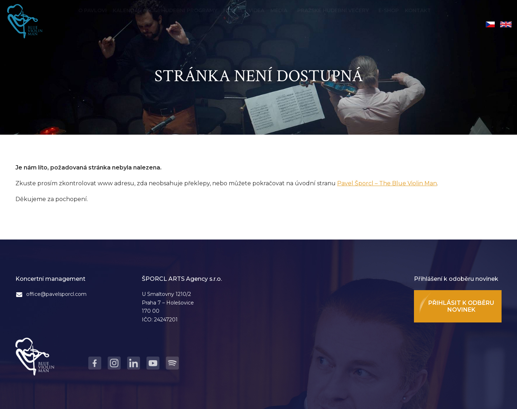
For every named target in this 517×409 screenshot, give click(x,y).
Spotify (172, 363)
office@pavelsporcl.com (56, 294)
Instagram (114, 363)
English (506, 24)
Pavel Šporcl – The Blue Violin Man (387, 183)
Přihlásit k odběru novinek (461, 306)
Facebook (94, 363)
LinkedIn (133, 363)
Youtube (152, 363)
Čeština (490, 24)
